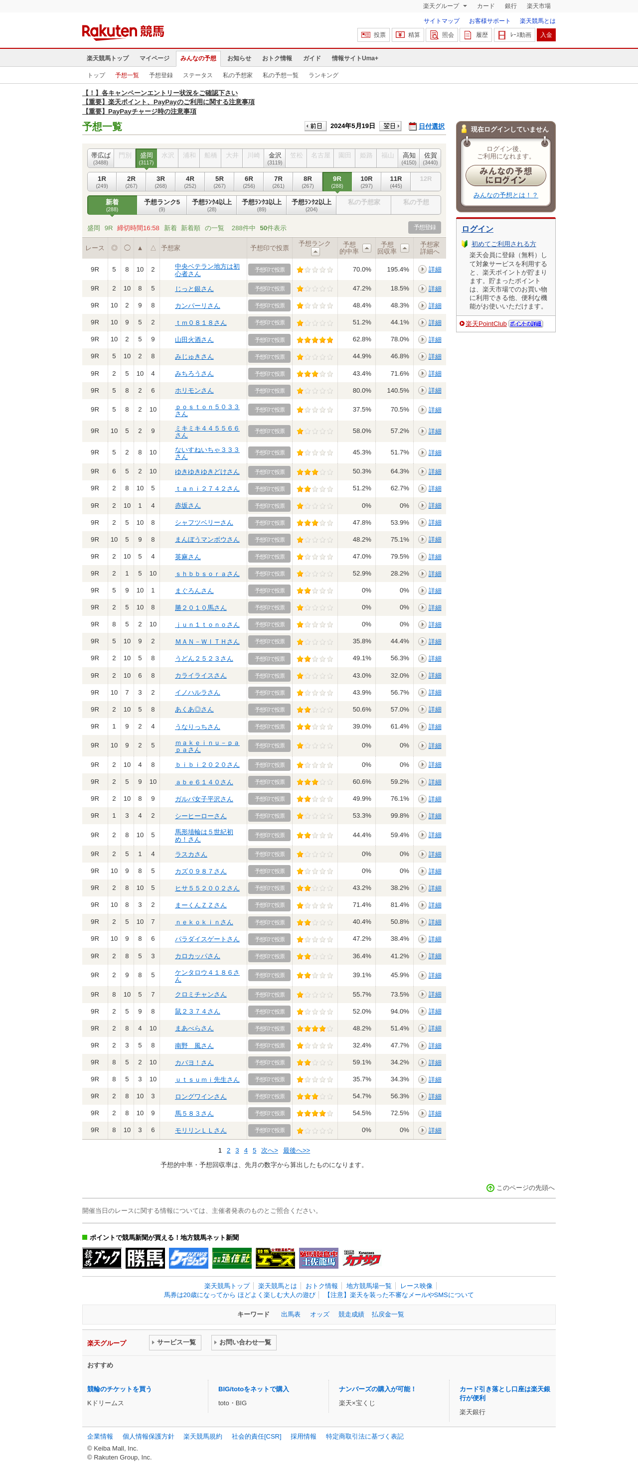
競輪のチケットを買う (119, 1389)
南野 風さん (194, 1045)
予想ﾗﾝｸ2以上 (311, 205)
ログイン (477, 229)
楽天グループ (442, 5)
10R (366, 182)
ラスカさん (191, 854)
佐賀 (430, 158)
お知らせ (239, 58)
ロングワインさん (201, 1096)
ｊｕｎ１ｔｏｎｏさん (207, 624)
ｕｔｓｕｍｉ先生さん (207, 1079)
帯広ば (100, 158)
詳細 (435, 269)
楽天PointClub (486, 323)
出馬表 (291, 1314)
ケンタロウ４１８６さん (207, 976)
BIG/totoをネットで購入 (253, 1389)
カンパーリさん (197, 305)
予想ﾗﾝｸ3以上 (262, 205)
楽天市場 (539, 5)
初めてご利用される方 (504, 244)
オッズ (319, 1314)
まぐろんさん (194, 590)
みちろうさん (194, 373)
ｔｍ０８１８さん (201, 322)
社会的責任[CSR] (257, 1436)
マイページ (154, 58)
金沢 (275, 158)
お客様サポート (490, 20)
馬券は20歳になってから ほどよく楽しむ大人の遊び (240, 1295)
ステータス (198, 75)
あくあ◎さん (194, 709)
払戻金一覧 (388, 1314)
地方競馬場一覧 (369, 1286)
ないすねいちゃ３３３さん (207, 453)
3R (160, 182)
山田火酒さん (194, 339)
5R (219, 182)
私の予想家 (238, 75)
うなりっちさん (197, 727)
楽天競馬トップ (108, 58)
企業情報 (100, 1436)
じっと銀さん (194, 289)
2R (131, 182)
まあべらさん (194, 1028)
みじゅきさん (194, 356)
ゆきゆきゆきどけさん (207, 471)
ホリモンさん (194, 390)
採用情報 (304, 1436)
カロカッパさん (197, 956)
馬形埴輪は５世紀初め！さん (204, 835)
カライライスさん (201, 675)
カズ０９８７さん (201, 871)
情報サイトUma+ (355, 58)
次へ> (269, 1150)
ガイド (312, 58)
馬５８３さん (194, 1113)
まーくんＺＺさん (201, 905)
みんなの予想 (198, 58)
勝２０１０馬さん (201, 607)
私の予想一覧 (281, 75)
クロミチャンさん (201, 994)
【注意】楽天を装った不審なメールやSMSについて (399, 1295)
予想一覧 (127, 75)
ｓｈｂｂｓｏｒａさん (207, 574)
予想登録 (161, 75)
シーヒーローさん (201, 816)
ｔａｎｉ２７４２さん (207, 488)
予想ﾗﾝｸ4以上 (212, 205)
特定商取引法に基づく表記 (365, 1436)
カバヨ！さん (194, 1062)
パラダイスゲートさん (207, 939)
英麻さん (188, 557)
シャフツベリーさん (204, 522)
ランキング (323, 75)
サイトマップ (442, 20)
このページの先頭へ (525, 1187)
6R (249, 182)
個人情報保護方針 (148, 1436)
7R (278, 182)
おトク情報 (277, 58)
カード (486, 5)
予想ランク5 (162, 205)
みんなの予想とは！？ (506, 195)
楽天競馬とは (538, 20)
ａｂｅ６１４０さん (204, 782)
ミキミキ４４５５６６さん (207, 432)
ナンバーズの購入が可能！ (378, 1389)
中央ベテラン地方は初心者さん (207, 270)
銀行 (511, 5)
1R (102, 182)
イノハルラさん (197, 692)
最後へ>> (296, 1150)
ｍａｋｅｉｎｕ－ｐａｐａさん (207, 746)
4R (190, 182)
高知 (409, 158)
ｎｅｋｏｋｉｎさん (204, 922)
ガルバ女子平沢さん (204, 799)
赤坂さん (188, 505)
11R (396, 182)
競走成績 (351, 1314)
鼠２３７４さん (197, 1011)
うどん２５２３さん (204, 658)
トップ (96, 75)
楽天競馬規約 (202, 1436)
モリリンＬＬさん (201, 1130)
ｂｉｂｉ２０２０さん (207, 764)
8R (307, 182)
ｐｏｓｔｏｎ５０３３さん (207, 410)
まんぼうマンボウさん (207, 539)
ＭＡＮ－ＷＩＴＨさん (207, 641)
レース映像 (416, 1286)
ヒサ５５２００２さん (207, 888)
